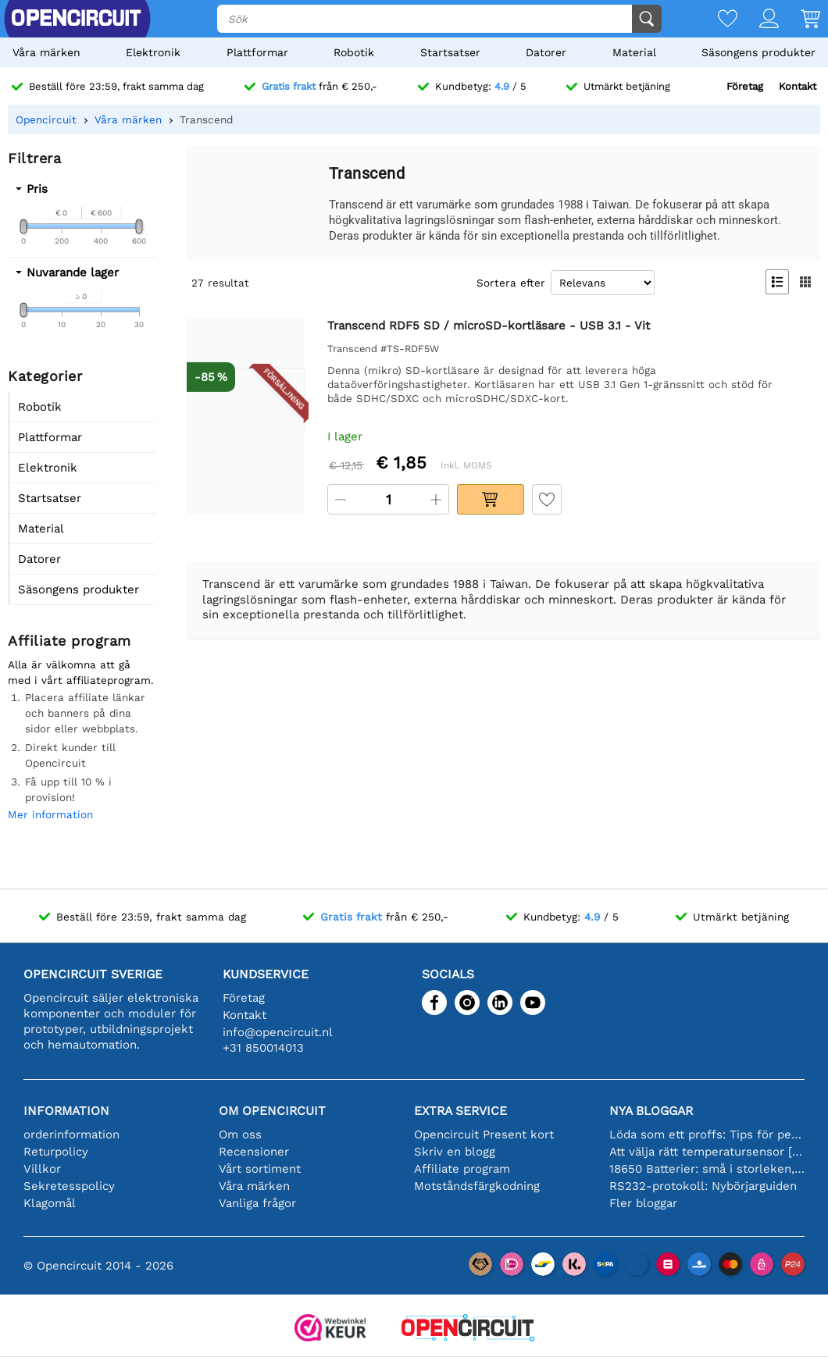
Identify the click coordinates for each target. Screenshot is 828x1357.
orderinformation (71, 1134)
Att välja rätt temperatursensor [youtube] (707, 1152)
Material (634, 52)
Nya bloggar (651, 1110)
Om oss (240, 1134)
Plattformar (257, 52)
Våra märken (46, 52)
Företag (744, 86)
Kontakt (797, 86)
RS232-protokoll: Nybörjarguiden (703, 1186)
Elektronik (153, 52)
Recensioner (254, 1152)
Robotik (354, 52)
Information (66, 1110)
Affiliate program (462, 1169)
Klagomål (49, 1203)
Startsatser (450, 52)
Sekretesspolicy (69, 1186)
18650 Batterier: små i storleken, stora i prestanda (707, 1169)
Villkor (42, 1169)
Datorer (546, 52)
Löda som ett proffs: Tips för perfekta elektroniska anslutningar (707, 1134)
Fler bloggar (643, 1203)
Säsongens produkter (758, 52)
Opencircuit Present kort (484, 1134)
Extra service (460, 1110)
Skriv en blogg (454, 1152)
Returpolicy (55, 1152)
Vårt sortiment (260, 1169)
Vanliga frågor (257, 1203)
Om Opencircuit (272, 1110)
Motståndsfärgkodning (477, 1186)
